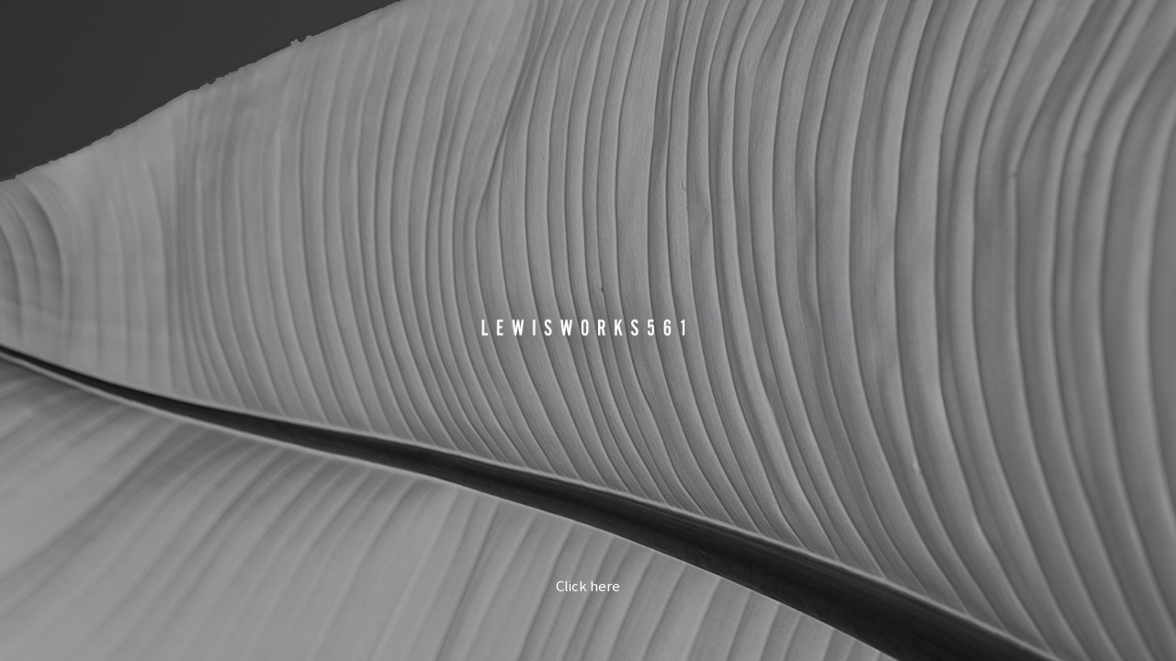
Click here (588, 587)
